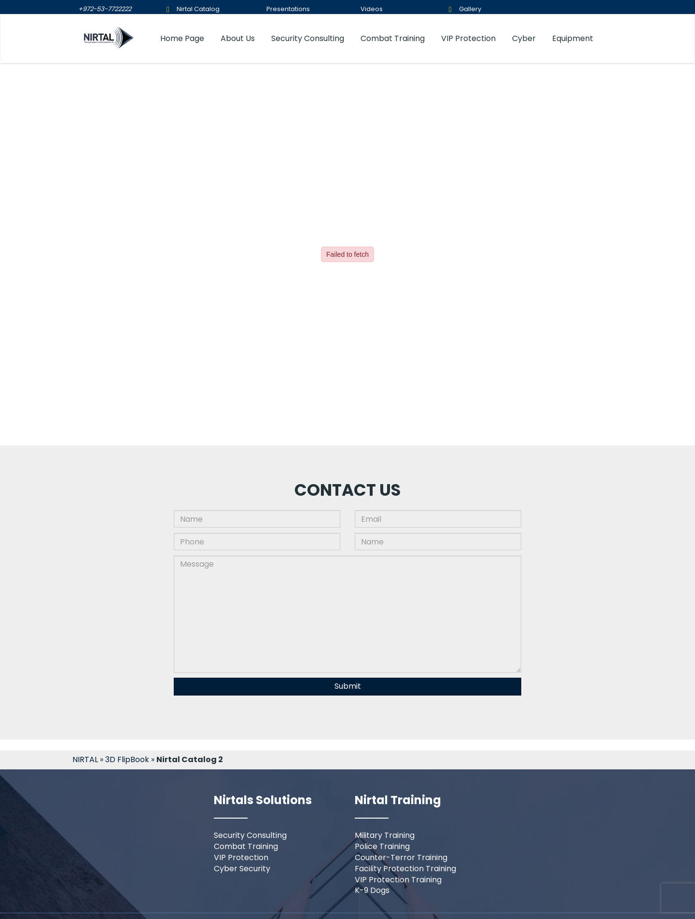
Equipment (572, 38)
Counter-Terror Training (401, 857)
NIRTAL (85, 759)
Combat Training (393, 38)
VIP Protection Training (398, 879)
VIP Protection (468, 38)
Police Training (382, 846)
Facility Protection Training (405, 868)
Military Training (385, 835)
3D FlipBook (127, 759)
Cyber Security (242, 868)
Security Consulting (307, 38)
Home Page (182, 38)
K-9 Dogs (372, 890)
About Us (238, 38)
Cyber (524, 38)
